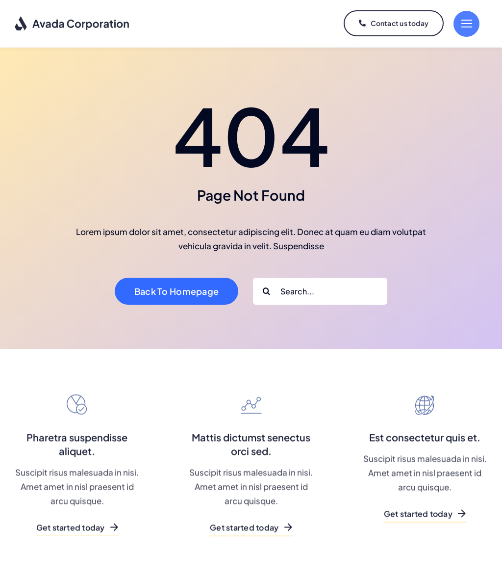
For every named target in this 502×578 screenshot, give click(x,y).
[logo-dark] (72, 19)
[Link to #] (466, 24)
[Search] (266, 290)
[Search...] (320, 290)
